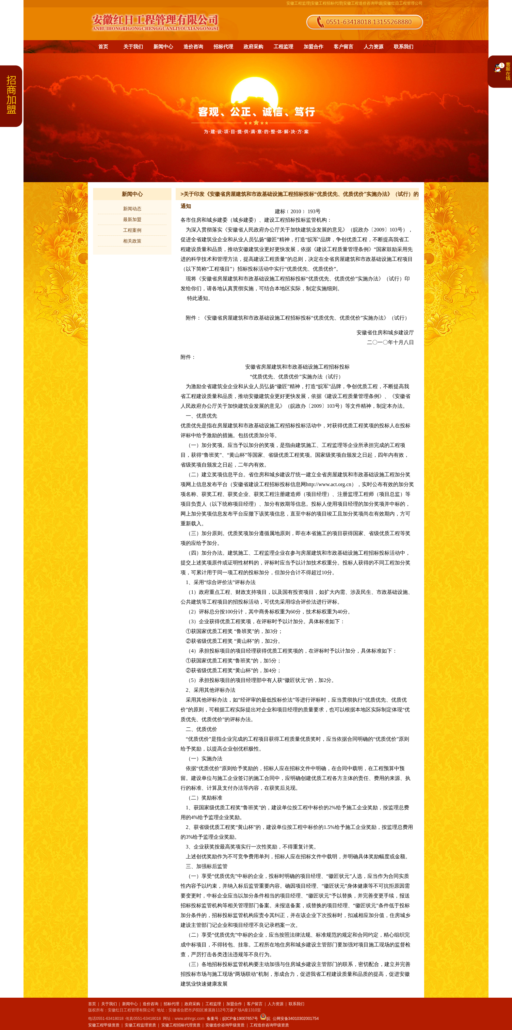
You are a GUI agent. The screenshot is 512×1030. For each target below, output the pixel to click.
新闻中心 (163, 46)
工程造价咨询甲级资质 (269, 1025)
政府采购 (253, 46)
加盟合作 (313, 46)
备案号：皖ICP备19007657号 (232, 1018)
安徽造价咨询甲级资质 (225, 1025)
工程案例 (132, 230)
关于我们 (133, 46)
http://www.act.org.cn (328, 484)
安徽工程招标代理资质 (180, 1025)
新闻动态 (132, 208)
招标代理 (223, 46)
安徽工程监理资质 (140, 1025)
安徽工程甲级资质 (104, 1025)
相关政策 (132, 241)
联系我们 (403, 46)
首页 (103, 46)
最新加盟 (132, 219)
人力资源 (373, 46)
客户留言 (343, 46)
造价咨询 (193, 46)
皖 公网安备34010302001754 (289, 1018)
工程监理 (283, 46)
